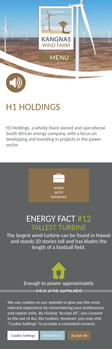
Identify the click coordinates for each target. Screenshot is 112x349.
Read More (52, 335)
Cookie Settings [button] (23, 335)
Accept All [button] (79, 335)
